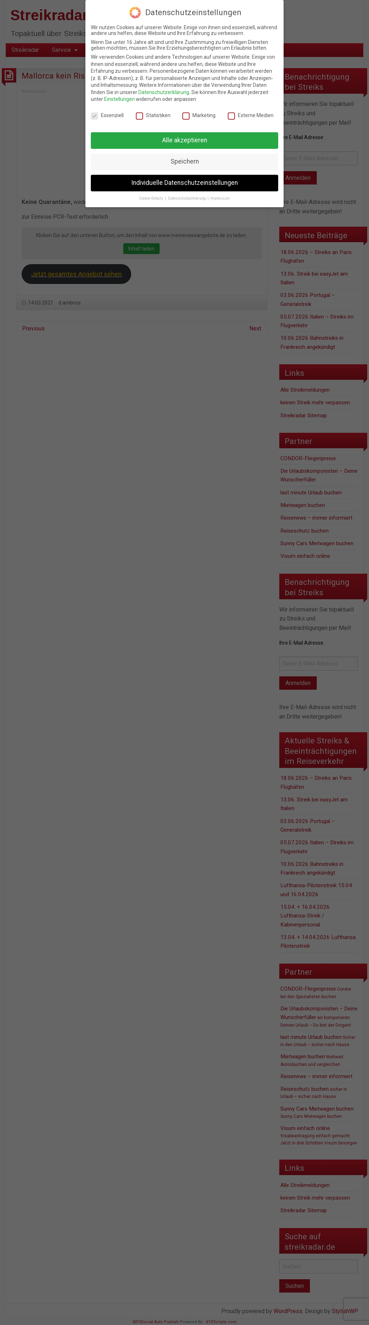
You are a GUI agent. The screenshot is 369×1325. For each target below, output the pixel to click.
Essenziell (107, 115)
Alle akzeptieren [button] (184, 140)
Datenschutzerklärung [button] (187, 198)
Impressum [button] (220, 198)
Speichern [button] (184, 161)
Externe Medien (251, 115)
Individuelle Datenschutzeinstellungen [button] (184, 182)
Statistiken (153, 115)
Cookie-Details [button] (151, 198)
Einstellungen (119, 99)
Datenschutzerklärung (163, 92)
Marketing (198, 115)
